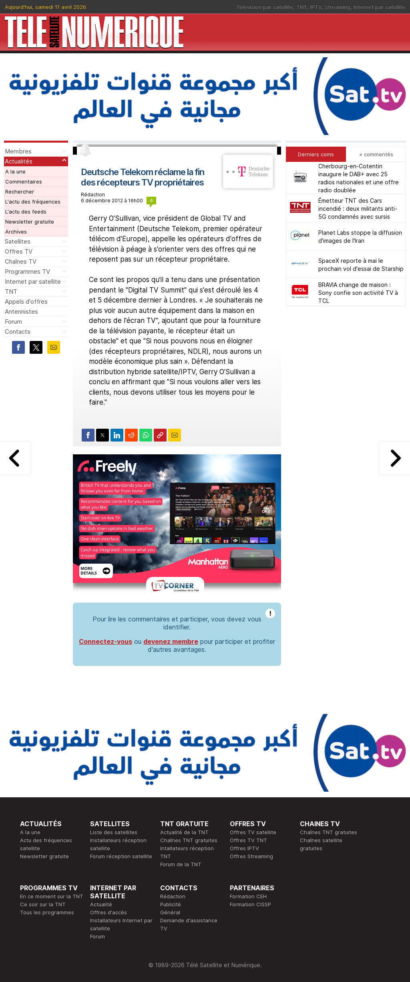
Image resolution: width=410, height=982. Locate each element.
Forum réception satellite (121, 856)
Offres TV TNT (248, 840)
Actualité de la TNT (184, 832)
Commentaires (23, 181)
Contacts (17, 331)
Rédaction (172, 896)
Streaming (337, 7)
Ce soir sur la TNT (43, 904)
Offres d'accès (108, 912)
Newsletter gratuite (29, 221)
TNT (301, 7)
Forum (13, 321)
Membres (18, 151)
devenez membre (170, 641)
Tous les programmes (47, 912)
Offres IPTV (244, 848)
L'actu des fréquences (32, 201)
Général (170, 912)
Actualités (18, 161)
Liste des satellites (113, 832)
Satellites (17, 241)
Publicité (170, 904)
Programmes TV (27, 271)
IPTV (316, 7)
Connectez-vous (105, 641)
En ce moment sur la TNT (51, 896)
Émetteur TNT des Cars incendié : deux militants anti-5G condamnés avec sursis (357, 208)
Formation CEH (248, 896)
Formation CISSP (250, 904)
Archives (16, 231)
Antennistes (21, 311)
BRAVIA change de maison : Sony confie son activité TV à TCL (358, 292)
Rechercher (19, 191)
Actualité (101, 904)
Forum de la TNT (180, 864)
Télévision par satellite (264, 7)
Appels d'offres (26, 301)
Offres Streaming (251, 856)
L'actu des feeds (25, 211)
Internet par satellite (379, 7)
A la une (15, 171)
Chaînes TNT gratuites (188, 840)
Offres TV (18, 251)
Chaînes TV (20, 261)
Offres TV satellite (253, 832)
